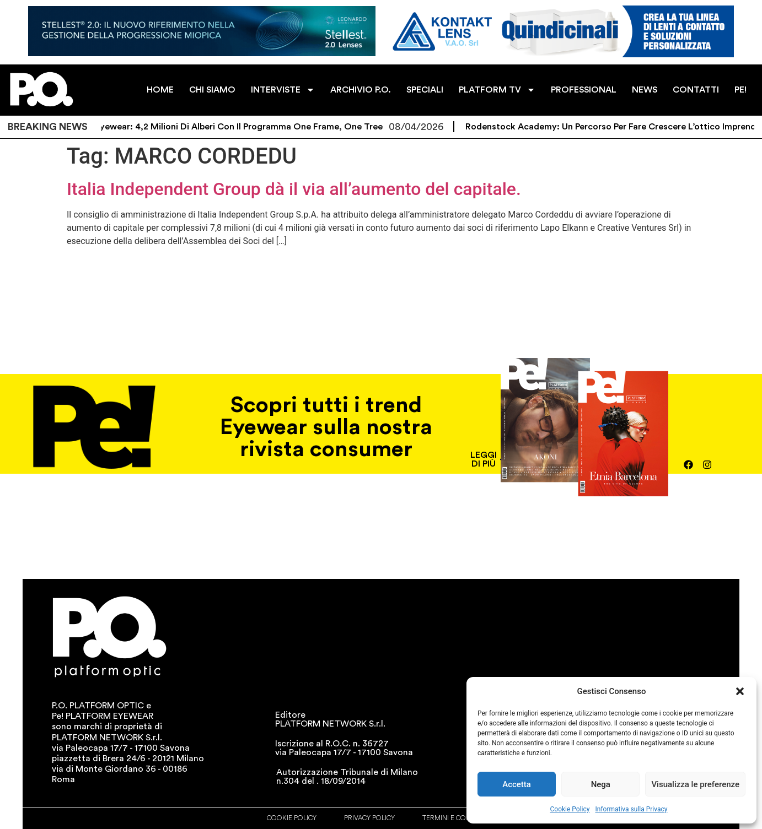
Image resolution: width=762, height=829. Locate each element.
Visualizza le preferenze (695, 784)
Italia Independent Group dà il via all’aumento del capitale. (294, 188)
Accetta (516, 784)
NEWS (644, 89)
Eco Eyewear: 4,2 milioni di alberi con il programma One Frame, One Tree (238, 126)
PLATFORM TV (497, 90)
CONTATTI (696, 89)
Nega (600, 784)
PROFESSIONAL (583, 89)
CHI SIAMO (212, 89)
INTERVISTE (283, 90)
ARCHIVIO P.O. (360, 89)
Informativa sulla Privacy (631, 809)
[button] (739, 691)
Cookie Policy (570, 809)
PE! (740, 89)
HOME (160, 89)
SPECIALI (424, 89)
